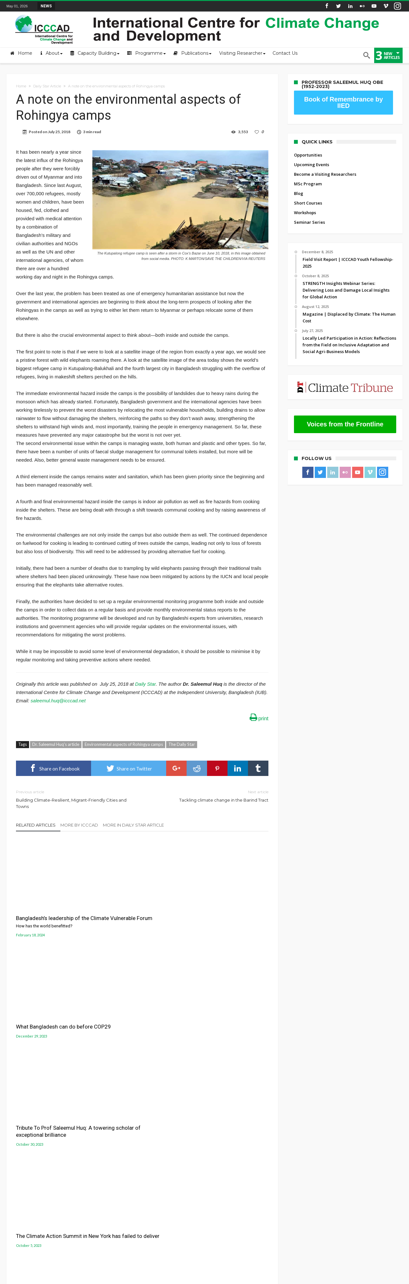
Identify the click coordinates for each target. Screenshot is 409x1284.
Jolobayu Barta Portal (232, 1140)
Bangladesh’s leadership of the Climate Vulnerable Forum (56, 910)
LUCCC (215, 1132)
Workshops (305, 212)
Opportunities (308, 155)
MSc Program (308, 184)
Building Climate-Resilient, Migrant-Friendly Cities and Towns (74, 799)
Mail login (16, 1121)
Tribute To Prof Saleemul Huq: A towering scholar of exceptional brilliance (227, 910)
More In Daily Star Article (133, 825)
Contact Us (17, 1130)
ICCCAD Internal (22, 1149)
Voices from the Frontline (345, 424)
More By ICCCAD (79, 825)
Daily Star (145, 684)
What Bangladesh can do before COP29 (140, 906)
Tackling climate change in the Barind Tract (210, 796)
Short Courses (308, 203)
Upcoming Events (311, 164)
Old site (14, 1159)
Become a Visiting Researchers (325, 174)
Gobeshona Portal (229, 1117)
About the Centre (23, 1111)
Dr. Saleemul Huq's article (55, 744)
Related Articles (36, 825)
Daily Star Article (47, 86)
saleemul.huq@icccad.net (58, 700)
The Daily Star (181, 744)
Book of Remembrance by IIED (343, 102)
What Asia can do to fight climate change (228, 951)
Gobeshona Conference (234, 1124)
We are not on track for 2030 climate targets (137, 1006)
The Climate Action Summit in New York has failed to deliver (51, 1006)
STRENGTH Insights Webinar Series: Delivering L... (103, 5)
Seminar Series (309, 222)
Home (21, 86)
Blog (298, 193)
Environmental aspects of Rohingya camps (124, 744)
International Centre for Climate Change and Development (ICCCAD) (98, 1278)
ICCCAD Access (21, 1140)
